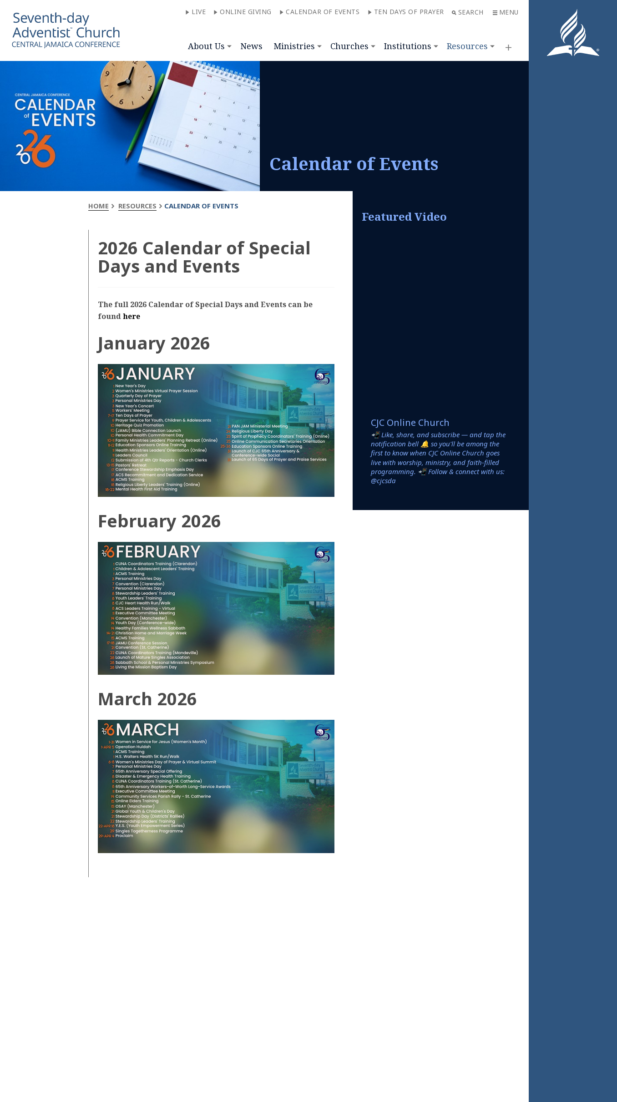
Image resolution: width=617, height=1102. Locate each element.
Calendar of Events (319, 11)
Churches (349, 45)
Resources (467, 45)
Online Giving (242, 11)
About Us (206, 45)
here (131, 316)
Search (468, 12)
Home (98, 205)
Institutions (407, 45)
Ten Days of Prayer (406, 11)
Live (195, 11)
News (251, 45)
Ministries (294, 45)
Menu (506, 12)
